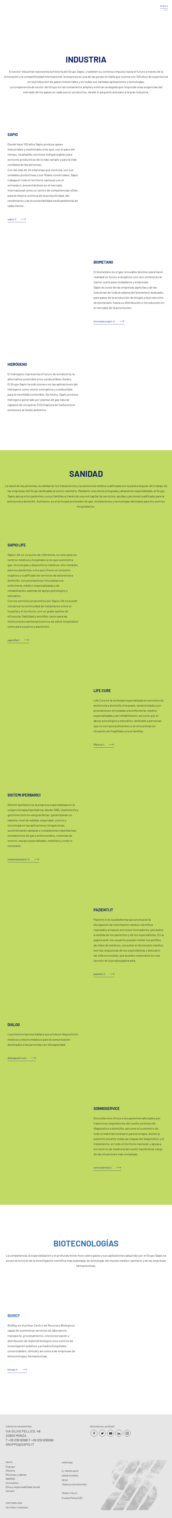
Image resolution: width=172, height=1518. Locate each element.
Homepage (67, 1462)
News (65, 1480)
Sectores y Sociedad (17, 1507)
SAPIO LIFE (17, 545)
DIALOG (14, 1024)
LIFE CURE (102, 690)
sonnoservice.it (103, 1167)
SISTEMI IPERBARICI (24, 795)
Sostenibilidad (14, 1503)
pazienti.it (99, 973)
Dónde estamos (70, 1475)
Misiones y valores (16, 1474)
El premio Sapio (70, 1471)
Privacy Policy (70, 1493)
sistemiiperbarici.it (19, 859)
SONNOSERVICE (107, 1108)
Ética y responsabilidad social (23, 1487)
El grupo (10, 1466)
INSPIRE (10, 1478)
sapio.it (12, 219)
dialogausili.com (17, 1058)
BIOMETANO (103, 262)
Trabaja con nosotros (74, 1484)
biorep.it (13, 1369)
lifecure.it (99, 744)
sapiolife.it (14, 640)
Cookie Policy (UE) (72, 1497)
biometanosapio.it (104, 321)
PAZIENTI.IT (103, 910)
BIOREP (14, 1315)
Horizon (10, 1491)
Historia (10, 1470)
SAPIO (13, 134)
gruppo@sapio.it (20, 1444)
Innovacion (12, 1482)
